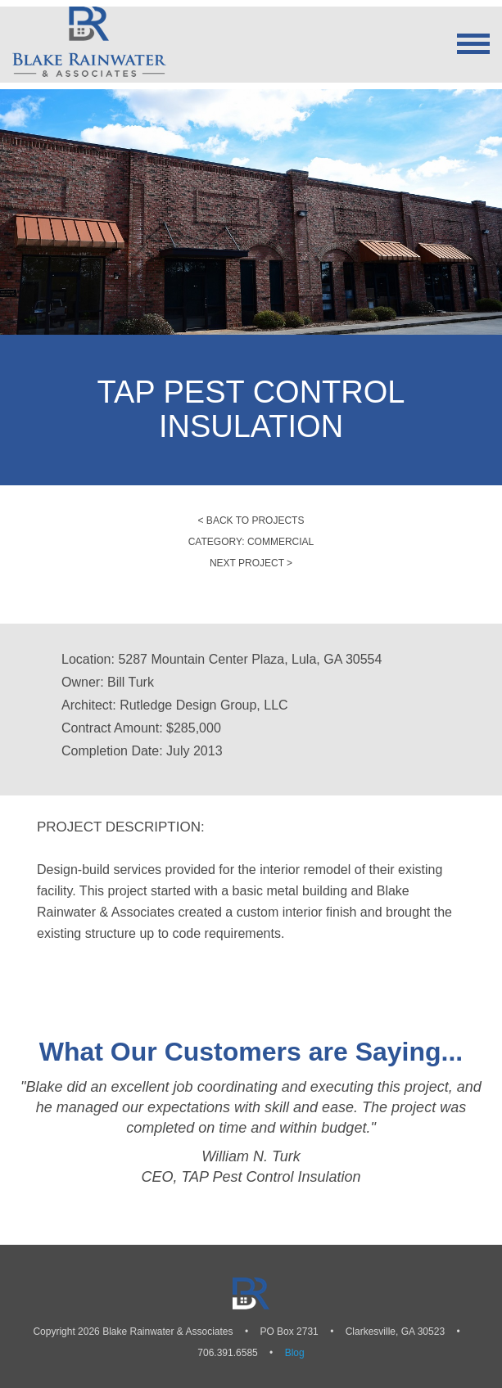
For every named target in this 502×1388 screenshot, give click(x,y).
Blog (295, 1353)
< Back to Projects (251, 520)
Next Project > (251, 563)
